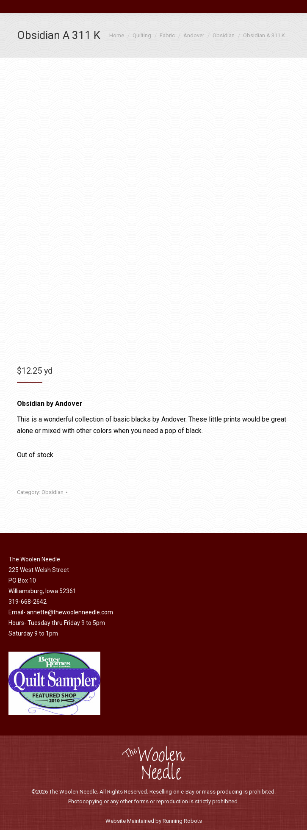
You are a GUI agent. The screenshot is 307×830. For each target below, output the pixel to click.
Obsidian (52, 492)
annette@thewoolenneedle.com (70, 612)
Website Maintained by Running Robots (153, 821)
